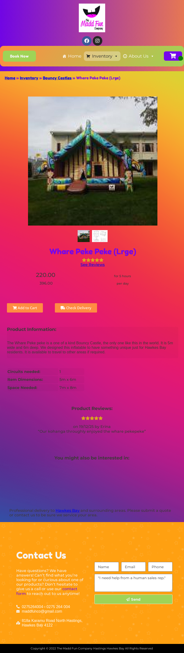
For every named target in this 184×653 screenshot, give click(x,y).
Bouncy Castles (57, 78)
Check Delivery (76, 307)
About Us (141, 56)
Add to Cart (25, 307)
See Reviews (92, 264)
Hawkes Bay (68, 510)
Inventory (105, 56)
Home (74, 56)
